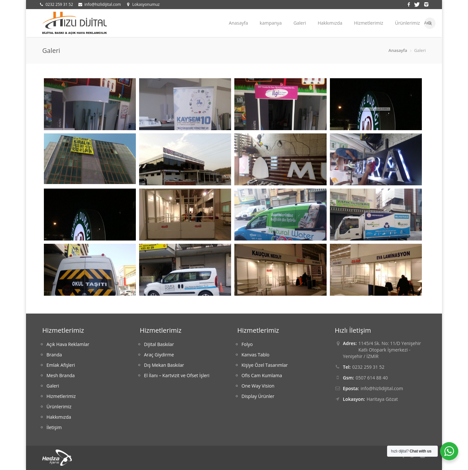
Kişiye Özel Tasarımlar (264, 365)
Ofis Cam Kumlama (261, 375)
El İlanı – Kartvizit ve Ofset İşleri (176, 375)
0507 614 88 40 (372, 378)
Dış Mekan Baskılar (164, 365)
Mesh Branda (60, 375)
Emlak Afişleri (60, 365)
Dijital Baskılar (159, 344)
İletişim (54, 427)
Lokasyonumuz (146, 4)
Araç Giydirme (159, 355)
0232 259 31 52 (59, 4)
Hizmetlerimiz (368, 23)
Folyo (247, 344)
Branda (54, 355)
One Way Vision (257, 386)
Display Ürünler (257, 396)
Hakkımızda (330, 23)
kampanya (271, 23)
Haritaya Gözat (382, 399)
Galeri (299, 23)
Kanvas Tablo (255, 355)
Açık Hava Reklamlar (67, 344)
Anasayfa (238, 23)
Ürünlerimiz (407, 23)
